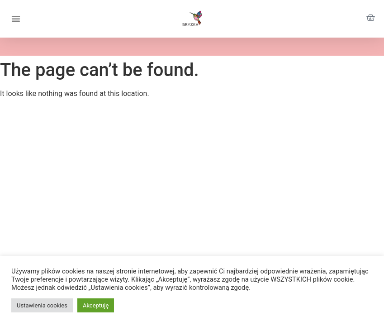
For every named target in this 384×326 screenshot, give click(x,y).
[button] (16, 18)
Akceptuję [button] (96, 305)
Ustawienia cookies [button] (42, 305)
